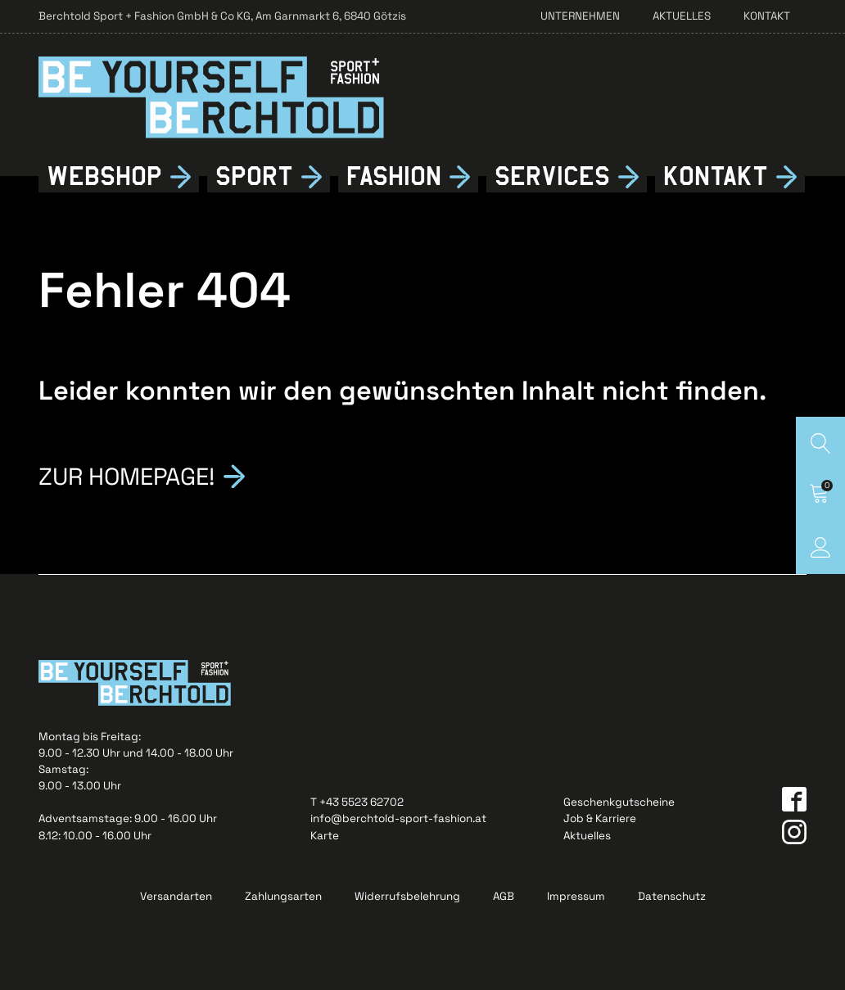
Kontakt (766, 16)
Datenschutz (672, 896)
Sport (254, 176)
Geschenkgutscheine (619, 802)
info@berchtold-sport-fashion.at (398, 818)
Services (552, 176)
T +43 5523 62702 (357, 802)
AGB (503, 896)
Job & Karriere (599, 818)
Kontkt (715, 176)
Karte (324, 836)
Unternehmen (580, 16)
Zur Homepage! (126, 474)
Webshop (104, 176)
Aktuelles (682, 16)
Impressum (576, 896)
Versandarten (176, 896)
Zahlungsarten (283, 896)
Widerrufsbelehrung (407, 896)
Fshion (393, 176)
